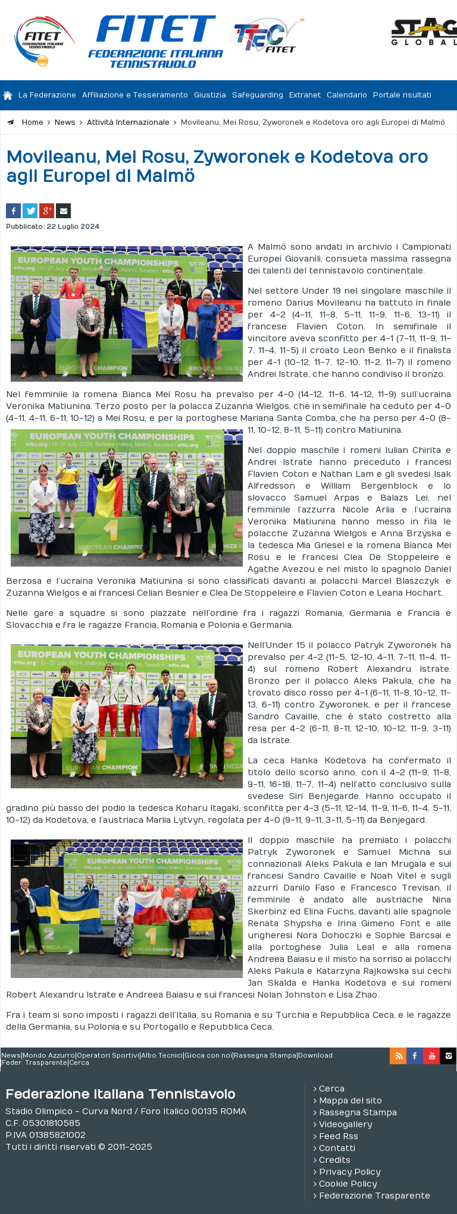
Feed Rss (338, 1136)
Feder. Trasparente (34, 1063)
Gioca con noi (208, 1055)
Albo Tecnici (162, 1055)
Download (315, 1055)
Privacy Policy (349, 1172)
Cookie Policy (348, 1184)
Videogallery (345, 1124)
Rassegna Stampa (265, 1055)
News (11, 1055)
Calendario (347, 95)
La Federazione (47, 95)
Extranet (305, 95)
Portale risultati (402, 95)
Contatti (337, 1148)
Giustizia (210, 95)
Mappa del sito (350, 1101)
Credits (334, 1160)
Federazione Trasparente (374, 1196)
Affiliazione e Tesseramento (135, 95)
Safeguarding (257, 95)
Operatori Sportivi (108, 1055)
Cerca (79, 1063)
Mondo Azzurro (49, 1055)
